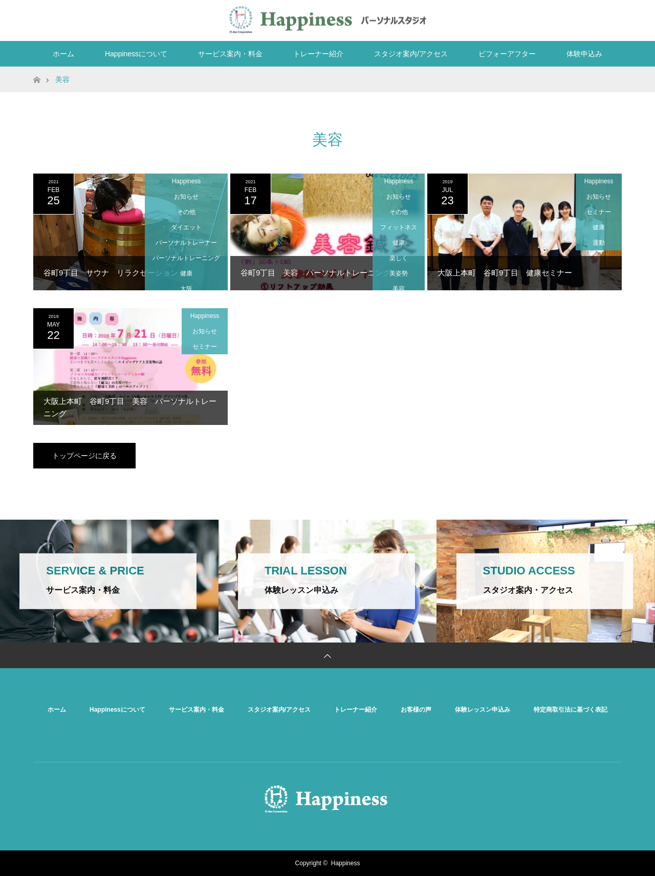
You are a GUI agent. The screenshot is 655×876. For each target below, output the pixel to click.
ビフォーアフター (507, 54)
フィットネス (398, 227)
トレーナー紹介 (318, 54)
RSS (611, 18)
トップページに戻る (84, 456)
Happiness (186, 181)
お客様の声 (416, 709)
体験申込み (584, 54)
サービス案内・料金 (230, 54)
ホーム (63, 54)
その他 (186, 212)
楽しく (398, 258)
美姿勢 (398, 273)
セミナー (598, 212)
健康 (186, 273)
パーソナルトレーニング (186, 258)
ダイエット (186, 227)
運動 (599, 242)
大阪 (186, 288)
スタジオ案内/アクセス (411, 54)
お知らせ (186, 196)
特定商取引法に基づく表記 (570, 709)
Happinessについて (136, 54)
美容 (398, 288)
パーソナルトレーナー (186, 242)
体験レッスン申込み (482, 709)
